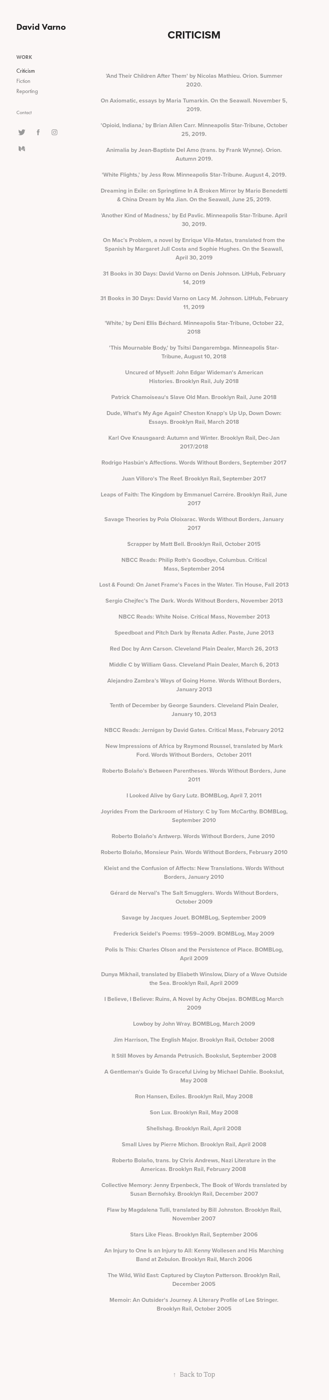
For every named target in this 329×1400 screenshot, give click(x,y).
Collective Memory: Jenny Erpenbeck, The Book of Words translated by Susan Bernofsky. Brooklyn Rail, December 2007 (194, 1189)
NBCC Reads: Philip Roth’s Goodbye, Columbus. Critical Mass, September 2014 (194, 564)
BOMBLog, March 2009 (224, 1023)
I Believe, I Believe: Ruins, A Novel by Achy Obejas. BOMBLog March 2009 (194, 1003)
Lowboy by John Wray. (162, 1023)
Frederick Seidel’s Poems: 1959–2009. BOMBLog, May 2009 (193, 933)
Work (24, 57)
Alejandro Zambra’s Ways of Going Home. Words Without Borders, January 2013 (194, 684)
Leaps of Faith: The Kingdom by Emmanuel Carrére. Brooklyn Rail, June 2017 (194, 498)
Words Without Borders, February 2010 (236, 852)
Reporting (27, 91)
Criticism (25, 70)
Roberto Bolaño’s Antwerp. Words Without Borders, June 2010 (194, 836)
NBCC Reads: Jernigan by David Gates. (156, 730)
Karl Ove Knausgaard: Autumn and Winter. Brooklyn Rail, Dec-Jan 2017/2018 (194, 442)
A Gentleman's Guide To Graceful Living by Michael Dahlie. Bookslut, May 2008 (194, 1076)
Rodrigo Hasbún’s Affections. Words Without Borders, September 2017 (193, 462)
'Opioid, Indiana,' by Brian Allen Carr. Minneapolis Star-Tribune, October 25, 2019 (194, 129)
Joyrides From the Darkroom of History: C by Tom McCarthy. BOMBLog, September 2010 (194, 815)
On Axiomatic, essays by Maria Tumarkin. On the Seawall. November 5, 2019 (194, 104)
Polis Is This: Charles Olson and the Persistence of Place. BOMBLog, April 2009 (194, 953)
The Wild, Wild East (133, 1275)
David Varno (41, 26)
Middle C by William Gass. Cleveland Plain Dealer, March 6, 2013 (194, 664)
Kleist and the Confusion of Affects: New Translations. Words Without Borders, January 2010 (194, 872)
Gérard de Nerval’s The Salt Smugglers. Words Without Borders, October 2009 (194, 897)
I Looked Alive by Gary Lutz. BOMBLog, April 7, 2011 (194, 795)
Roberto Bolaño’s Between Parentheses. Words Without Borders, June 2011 (194, 775)
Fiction (23, 80)
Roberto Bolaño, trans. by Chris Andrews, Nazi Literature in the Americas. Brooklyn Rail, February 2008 (194, 1164)
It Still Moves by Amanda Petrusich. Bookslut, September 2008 (194, 1055)
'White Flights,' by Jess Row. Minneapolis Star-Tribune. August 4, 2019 (193, 174)
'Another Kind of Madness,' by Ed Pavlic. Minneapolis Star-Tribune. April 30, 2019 (194, 219)
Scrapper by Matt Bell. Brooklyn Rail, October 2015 (194, 544)
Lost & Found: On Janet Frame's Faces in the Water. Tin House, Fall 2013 (194, 584)
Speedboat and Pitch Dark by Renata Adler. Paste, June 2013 (194, 632)
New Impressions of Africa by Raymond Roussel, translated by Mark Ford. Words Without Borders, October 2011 (194, 750)
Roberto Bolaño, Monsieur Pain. (143, 852)
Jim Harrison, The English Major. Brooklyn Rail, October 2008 (193, 1039)
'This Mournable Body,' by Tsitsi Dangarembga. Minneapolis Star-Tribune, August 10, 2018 (194, 352)
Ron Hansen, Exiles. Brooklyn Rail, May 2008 (194, 1096)
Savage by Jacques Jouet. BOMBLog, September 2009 (194, 917)
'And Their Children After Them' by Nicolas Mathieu (173, 76)
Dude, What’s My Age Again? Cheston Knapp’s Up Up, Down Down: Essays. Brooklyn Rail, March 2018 (194, 417)
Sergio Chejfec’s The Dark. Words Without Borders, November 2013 (194, 600)
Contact (24, 112)
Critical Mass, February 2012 (246, 730)
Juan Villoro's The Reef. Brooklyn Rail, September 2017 (194, 478)
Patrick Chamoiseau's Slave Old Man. (161, 397)
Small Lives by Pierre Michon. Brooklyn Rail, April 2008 (194, 1144)
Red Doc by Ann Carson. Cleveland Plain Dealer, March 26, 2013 (194, 648)
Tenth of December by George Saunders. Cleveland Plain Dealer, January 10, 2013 (194, 709)
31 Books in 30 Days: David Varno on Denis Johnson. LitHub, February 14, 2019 (194, 277)
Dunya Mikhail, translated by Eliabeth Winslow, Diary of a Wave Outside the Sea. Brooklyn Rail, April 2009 (194, 978)
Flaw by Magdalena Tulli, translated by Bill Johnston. (176, 1210)
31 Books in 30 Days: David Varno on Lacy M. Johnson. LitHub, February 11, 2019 (194, 302)
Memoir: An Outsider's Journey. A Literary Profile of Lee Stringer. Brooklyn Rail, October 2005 (193, 1304)
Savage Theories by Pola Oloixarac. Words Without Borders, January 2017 (194, 523)
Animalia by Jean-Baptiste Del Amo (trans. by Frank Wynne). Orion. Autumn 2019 (194, 154)
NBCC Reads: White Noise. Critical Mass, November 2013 (194, 616)
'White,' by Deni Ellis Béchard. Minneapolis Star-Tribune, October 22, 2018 (194, 327)
